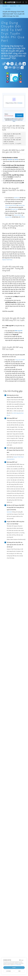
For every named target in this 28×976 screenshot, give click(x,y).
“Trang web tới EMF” (20, 359)
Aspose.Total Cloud (7, 259)
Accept (14, 967)
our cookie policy (17, 964)
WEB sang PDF (18, 330)
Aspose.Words (18, 215)
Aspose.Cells (8, 217)
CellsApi (16, 159)
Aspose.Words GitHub (10, 205)
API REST (22, 217)
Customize (8, 971)
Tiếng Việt (17, 2)
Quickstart (9, 512)
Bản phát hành (14, 209)
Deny (19, 971)
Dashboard (16, 197)
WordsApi (9, 159)
